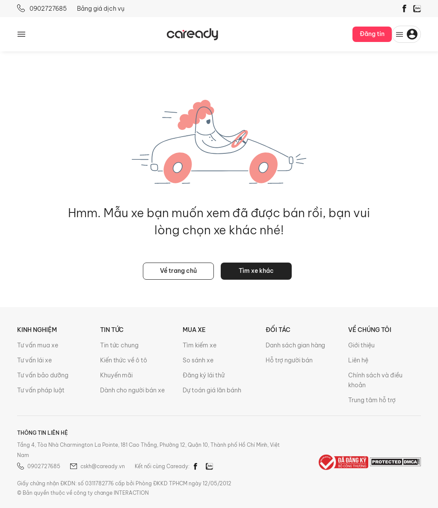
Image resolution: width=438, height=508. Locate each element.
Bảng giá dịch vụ (100, 8)
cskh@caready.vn (97, 466)
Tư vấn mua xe (37, 345)
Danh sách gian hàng (296, 345)
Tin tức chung (119, 345)
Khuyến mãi (116, 375)
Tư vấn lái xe (34, 360)
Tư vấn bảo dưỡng (42, 375)
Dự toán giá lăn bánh (212, 390)
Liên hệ (358, 360)
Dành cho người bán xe (132, 390)
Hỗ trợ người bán (289, 360)
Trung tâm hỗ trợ (372, 400)
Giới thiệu (361, 345)
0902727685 (42, 8)
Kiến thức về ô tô (124, 360)
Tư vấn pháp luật (41, 390)
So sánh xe (198, 360)
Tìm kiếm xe (199, 345)
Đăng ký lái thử (204, 375)
